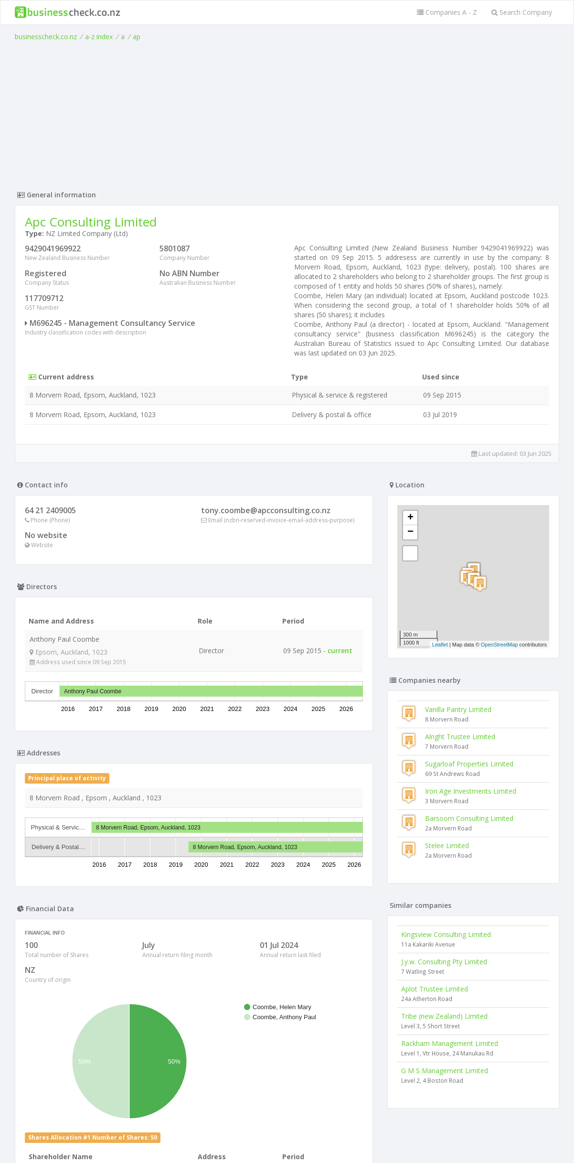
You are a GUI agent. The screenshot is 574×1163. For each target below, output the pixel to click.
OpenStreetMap (499, 644)
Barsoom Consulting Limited (469, 818)
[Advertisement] (287, 113)
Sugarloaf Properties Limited (469, 763)
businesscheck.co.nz (46, 36)
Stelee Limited (447, 845)
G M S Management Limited (444, 1070)
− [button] (410, 532)
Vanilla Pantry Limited (458, 709)
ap (136, 36)
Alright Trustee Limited (460, 736)
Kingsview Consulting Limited (446, 934)
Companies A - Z (447, 12)
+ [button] (410, 518)
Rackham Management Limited (449, 1043)
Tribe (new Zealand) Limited (444, 1016)
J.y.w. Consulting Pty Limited (444, 961)
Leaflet (440, 644)
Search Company (521, 12)
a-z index (99, 36)
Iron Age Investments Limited (470, 791)
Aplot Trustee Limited (434, 988)
